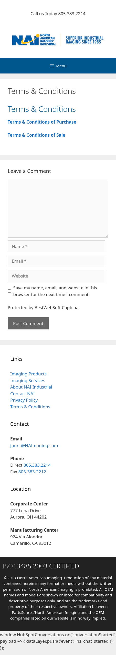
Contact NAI (22, 393)
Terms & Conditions (30, 407)
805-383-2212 (32, 472)
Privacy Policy (24, 400)
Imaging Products (28, 374)
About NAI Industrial (31, 387)
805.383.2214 (71, 13)
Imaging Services (27, 380)
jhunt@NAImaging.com (34, 445)
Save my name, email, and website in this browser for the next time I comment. (55, 291)
